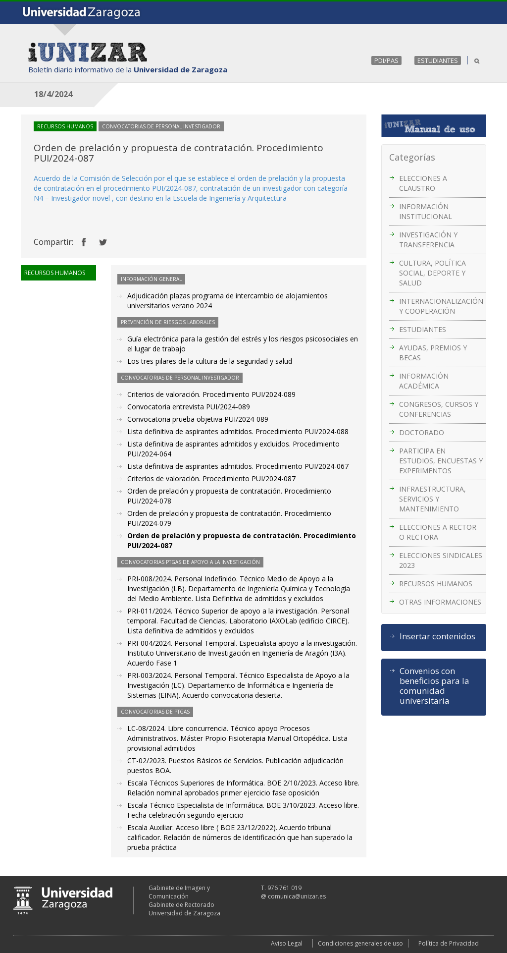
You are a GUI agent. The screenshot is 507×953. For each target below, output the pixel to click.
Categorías (412, 157)
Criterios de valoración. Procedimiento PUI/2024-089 (211, 394)
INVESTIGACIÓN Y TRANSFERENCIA (428, 239)
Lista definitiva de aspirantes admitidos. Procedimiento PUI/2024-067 (238, 466)
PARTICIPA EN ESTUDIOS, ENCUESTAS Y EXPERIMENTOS (441, 460)
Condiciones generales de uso (360, 943)
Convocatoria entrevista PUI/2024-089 (188, 406)
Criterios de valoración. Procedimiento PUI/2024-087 (211, 478)
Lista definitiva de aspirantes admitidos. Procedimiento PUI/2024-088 (238, 431)
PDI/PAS (386, 60)
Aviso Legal (287, 943)
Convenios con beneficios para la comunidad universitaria (434, 686)
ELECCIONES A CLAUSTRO (423, 183)
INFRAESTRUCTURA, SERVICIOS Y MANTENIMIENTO (432, 498)
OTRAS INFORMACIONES (440, 602)
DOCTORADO (421, 432)
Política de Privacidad (448, 943)
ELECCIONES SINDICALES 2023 (440, 560)
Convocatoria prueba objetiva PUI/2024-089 (197, 419)
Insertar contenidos (437, 636)
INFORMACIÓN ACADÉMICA (424, 381)
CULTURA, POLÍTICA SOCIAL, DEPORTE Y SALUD (432, 272)
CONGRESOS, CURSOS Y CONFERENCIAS (438, 409)
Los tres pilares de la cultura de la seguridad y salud (209, 361)
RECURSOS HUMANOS (435, 583)
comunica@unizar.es (297, 896)
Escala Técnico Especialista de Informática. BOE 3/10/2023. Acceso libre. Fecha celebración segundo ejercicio (243, 810)
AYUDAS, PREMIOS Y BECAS (433, 352)
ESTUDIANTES (437, 60)
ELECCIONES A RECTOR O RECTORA (437, 532)
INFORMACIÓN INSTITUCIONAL (425, 211)
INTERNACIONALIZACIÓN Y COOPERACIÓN (441, 306)
